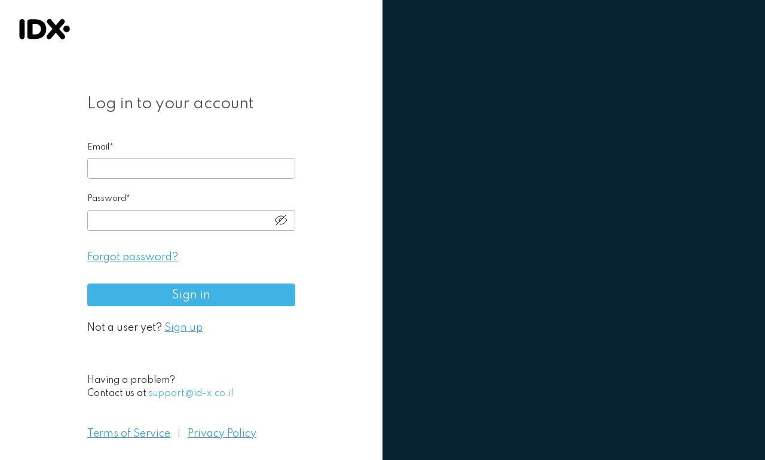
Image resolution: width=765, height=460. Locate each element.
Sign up (183, 327)
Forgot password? (132, 257)
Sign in (191, 295)
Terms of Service (128, 433)
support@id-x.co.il (191, 393)
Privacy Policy (222, 433)
